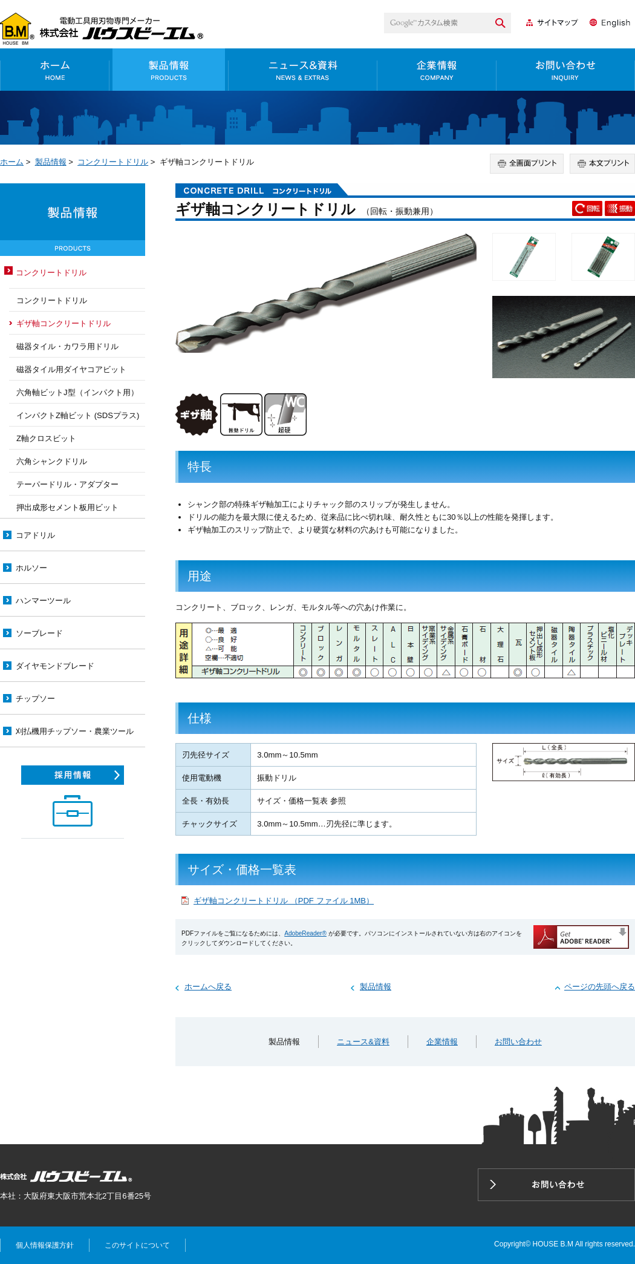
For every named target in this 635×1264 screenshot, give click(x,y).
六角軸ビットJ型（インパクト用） (77, 392)
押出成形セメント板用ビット (67, 507)
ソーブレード (39, 633)
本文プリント (602, 164)
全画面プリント (527, 164)
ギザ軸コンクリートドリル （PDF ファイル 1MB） (284, 900)
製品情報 (169, 69)
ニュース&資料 (303, 69)
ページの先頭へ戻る (599, 986)
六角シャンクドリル (51, 461)
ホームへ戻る (208, 986)
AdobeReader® (305, 933)
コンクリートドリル (112, 161)
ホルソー (31, 567)
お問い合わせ (566, 69)
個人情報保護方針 (45, 1245)
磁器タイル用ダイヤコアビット (71, 369)
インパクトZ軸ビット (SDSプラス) (77, 415)
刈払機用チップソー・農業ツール (75, 731)
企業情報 (437, 69)
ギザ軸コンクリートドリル (63, 323)
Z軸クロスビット (46, 438)
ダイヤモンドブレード (55, 665)
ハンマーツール (43, 600)
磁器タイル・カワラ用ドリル (67, 346)
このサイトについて (137, 1245)
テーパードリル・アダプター (67, 484)
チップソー (35, 698)
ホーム (54, 69)
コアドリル (35, 535)
